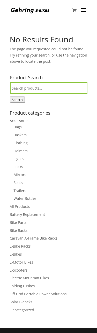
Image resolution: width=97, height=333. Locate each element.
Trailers (20, 190)
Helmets (21, 150)
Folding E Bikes (22, 285)
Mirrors (20, 174)
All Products (20, 206)
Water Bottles (25, 198)
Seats (18, 182)
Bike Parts (18, 222)
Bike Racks (19, 230)
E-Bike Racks (20, 246)
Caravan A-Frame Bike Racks (33, 238)
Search (17, 99)
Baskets (20, 134)
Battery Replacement (27, 214)
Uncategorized (22, 309)
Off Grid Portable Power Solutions (38, 293)
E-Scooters (19, 270)
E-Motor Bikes (21, 262)
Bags (18, 126)
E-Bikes (16, 254)
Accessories (19, 120)
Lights (19, 158)
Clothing (21, 142)
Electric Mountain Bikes (29, 277)
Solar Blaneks (21, 301)
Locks (18, 166)
